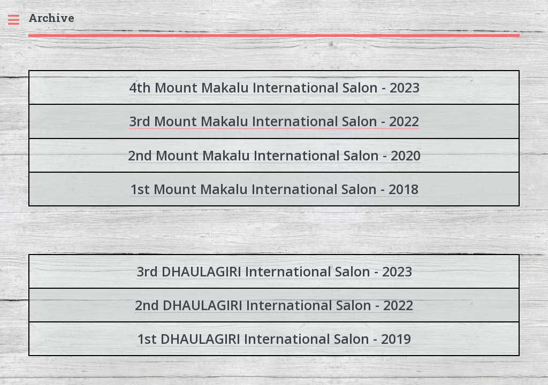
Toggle (19, 20)
